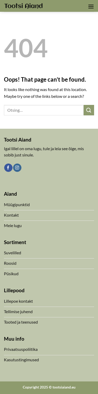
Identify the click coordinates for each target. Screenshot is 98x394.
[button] (91, 6)
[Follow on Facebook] (8, 168)
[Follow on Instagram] (17, 168)
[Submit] (89, 110)
